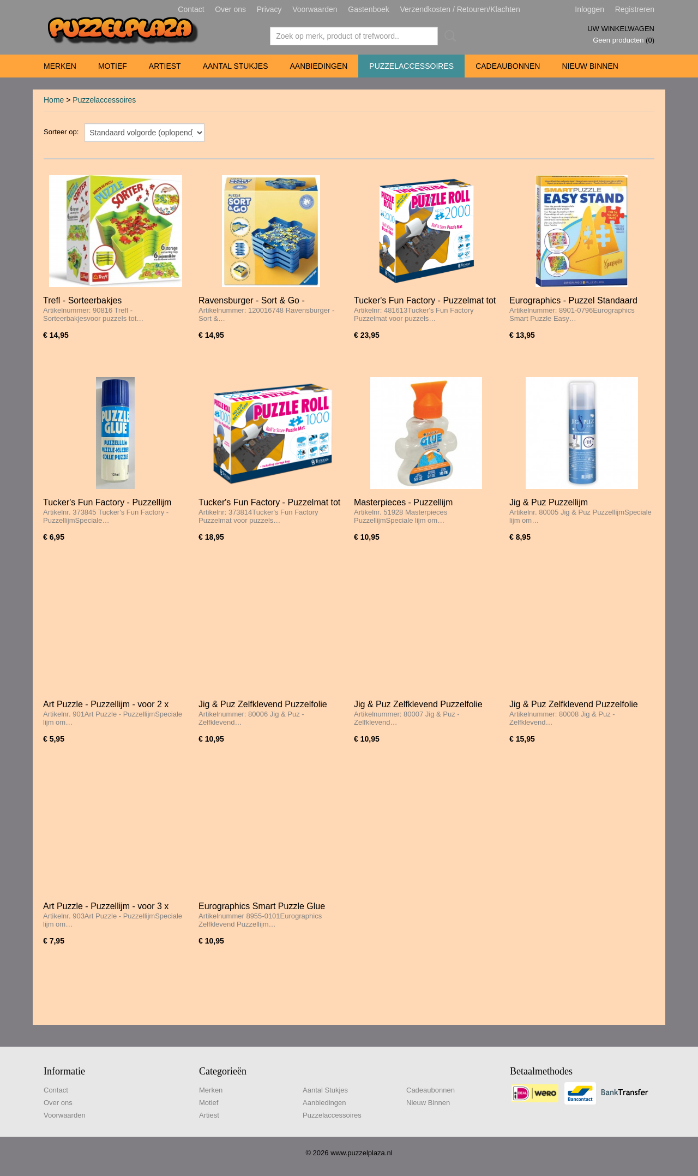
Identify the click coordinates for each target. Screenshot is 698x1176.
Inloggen (589, 9)
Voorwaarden (315, 9)
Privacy (269, 9)
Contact (191, 9)
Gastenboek (368, 9)
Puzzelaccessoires (411, 66)
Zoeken (448, 36)
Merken (60, 66)
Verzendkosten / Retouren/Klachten (460, 9)
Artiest (165, 66)
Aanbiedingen (318, 66)
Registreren (634, 9)
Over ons (230, 9)
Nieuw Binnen (590, 66)
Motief (112, 66)
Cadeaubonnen (508, 66)
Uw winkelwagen (620, 29)
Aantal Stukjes (235, 66)
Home (54, 99)
